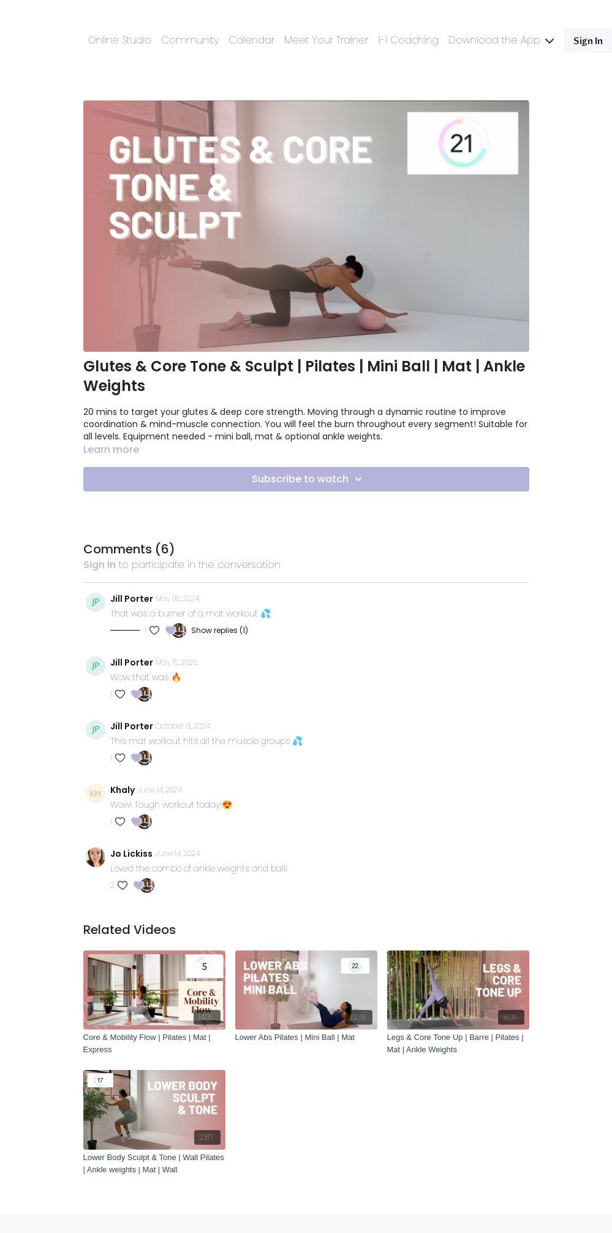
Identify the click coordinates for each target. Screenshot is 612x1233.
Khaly (122, 790)
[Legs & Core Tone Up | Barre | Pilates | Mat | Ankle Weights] (458, 1043)
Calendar (251, 40)
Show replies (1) (219, 630)
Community (190, 40)
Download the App (501, 40)
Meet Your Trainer (326, 40)
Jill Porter (131, 599)
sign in (99, 565)
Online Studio (119, 40)
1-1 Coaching (408, 40)
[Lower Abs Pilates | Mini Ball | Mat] (306, 1037)
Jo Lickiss (131, 854)
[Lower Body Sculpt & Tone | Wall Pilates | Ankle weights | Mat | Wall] (154, 1163)
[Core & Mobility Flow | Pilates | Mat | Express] (154, 1043)
